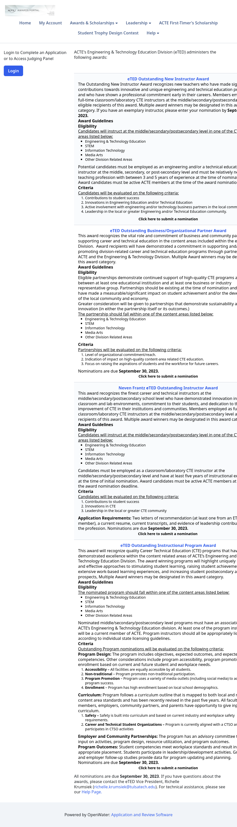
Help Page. (92, 792)
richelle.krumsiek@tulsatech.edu (124, 787)
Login (13, 71)
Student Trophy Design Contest (108, 33)
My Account (50, 23)
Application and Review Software (141, 814)
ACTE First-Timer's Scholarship (188, 23)
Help (151, 33)
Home (25, 23)
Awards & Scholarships (92, 23)
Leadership (136, 23)
